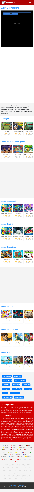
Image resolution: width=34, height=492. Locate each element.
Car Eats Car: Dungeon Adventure (21, 319)
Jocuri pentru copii (8, 201)
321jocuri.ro (10, 2)
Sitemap (21, 485)
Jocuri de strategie (8, 247)
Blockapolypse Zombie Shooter (21, 342)
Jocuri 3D (5, 393)
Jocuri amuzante (7, 376)
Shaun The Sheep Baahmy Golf (21, 365)
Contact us (13, 485)
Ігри (17, 452)
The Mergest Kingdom (18, 259)
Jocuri (24, 452)
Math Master (18, 154)
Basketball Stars (7, 154)
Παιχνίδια (27, 459)
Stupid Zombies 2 (29, 131)
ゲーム (17, 461)
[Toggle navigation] (30, 2)
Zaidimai (28, 456)
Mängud (12, 456)
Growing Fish (18, 213)
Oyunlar (10, 470)
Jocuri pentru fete (15, 393)
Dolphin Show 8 (29, 213)
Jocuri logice (28, 389)
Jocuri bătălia (6, 384)
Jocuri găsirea (6, 389)
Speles (20, 456)
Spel (19, 449)
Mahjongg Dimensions (18, 236)
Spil (25, 449)
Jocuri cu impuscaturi (9, 329)
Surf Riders (7, 365)
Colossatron (7, 259)
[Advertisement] (17, 38)
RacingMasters (7, 319)
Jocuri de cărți (7, 224)
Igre (25, 454)
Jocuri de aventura (7, 380)
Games (5, 445)
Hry (18, 454)
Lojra (12, 459)
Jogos (28, 445)
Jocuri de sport (7, 352)
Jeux (30, 447)
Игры (21, 445)
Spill (12, 449)
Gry (12, 454)
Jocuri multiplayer (19, 397)
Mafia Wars (7, 342)
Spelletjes (22, 447)
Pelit (8, 467)
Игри (19, 459)
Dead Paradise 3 (29, 319)
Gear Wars (6, 131)
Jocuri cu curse (7, 306)
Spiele (13, 447)
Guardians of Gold (18, 131)
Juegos (5, 447)
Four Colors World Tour (7, 213)
